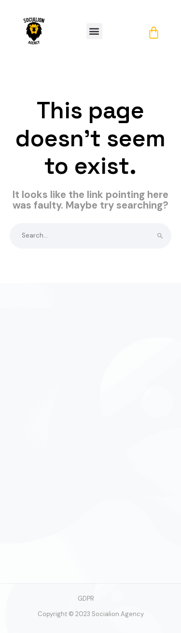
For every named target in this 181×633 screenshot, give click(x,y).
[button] (94, 31)
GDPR (86, 598)
